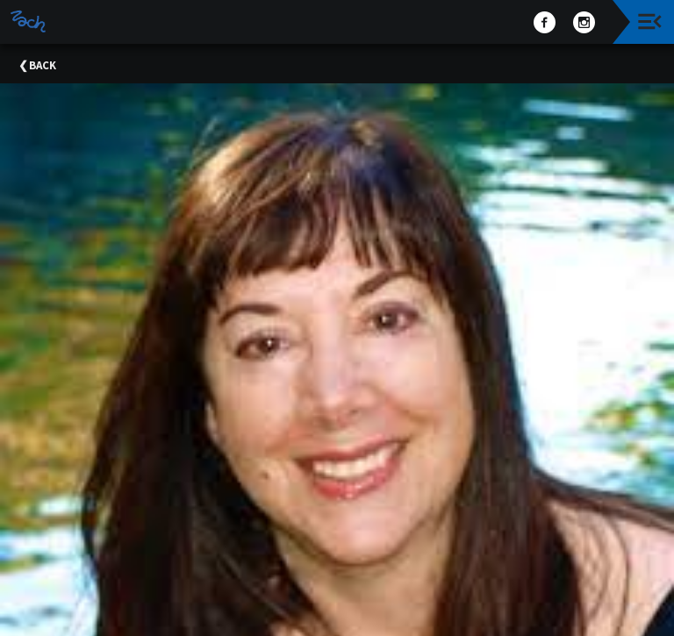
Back (42, 65)
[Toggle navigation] (650, 21)
